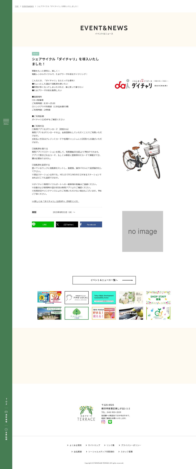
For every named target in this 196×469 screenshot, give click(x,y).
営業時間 (6, 434)
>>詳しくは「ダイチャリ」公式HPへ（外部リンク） (57, 208)
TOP (6, 402)
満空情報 (6, 417)
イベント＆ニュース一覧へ (112, 280)
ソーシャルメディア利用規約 (101, 453)
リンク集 (111, 447)
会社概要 (78, 453)
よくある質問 (76, 447)
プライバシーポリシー (131, 447)
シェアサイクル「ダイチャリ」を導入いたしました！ (58, 6)
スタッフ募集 (127, 453)
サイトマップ (94, 447)
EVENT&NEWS (28, 6)
